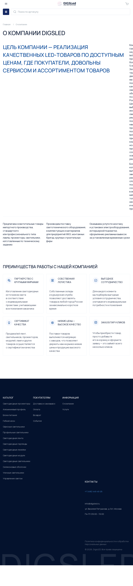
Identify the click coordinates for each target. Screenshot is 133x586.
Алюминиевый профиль (14, 409)
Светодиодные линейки (14, 449)
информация (70, 397)
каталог (8, 397)
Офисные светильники (14, 426)
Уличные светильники (13, 472)
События (37, 421)
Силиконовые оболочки (14, 467)
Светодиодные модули (14, 455)
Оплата (36, 409)
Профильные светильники (15, 432)
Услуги (65, 409)
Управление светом (12, 478)
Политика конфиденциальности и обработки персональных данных (107, 543)
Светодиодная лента (13, 438)
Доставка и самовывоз (44, 403)
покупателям (41, 397)
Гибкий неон (9, 421)
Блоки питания (10, 415)
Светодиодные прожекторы (16, 403)
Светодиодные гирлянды (15, 444)
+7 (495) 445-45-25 (93, 491)
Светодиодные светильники (16, 461)
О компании (68, 403)
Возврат (37, 415)
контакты (91, 481)
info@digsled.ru (92, 503)
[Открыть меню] (6, 4)
